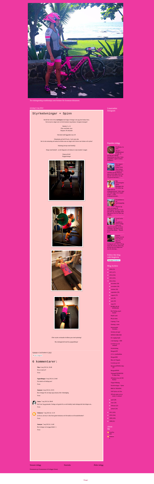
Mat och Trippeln (115, 360)
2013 (110, 278)
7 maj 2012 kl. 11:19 (49, 413)
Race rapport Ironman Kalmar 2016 (119, 165)
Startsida (67, 465)
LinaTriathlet (111, 433)
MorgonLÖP (114, 351)
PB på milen (114, 318)
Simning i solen (115, 324)
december (114, 283)
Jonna (39, 401)
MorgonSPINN (115, 370)
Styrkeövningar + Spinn (117, 385)
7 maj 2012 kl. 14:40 (48, 424)
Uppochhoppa (41, 378)
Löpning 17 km (115, 321)
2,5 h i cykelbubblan (116, 354)
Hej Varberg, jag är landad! (116, 312)
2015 (110, 272)
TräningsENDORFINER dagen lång (117, 374)
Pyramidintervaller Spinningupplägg (120, 202)
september (114, 292)
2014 (110, 275)
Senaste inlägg (35, 465)
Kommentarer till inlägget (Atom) (48, 469)
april (112, 400)
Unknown (40, 413)
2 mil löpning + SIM (116, 341)
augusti (113, 295)
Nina (38, 367)
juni (112, 301)
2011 (110, 412)
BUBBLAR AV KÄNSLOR (115, 307)
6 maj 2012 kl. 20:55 (48, 390)
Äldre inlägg (98, 465)
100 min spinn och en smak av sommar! (117, 395)
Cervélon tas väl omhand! (115, 344)
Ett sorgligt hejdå (115, 338)
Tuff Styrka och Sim (116, 391)
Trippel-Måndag (115, 382)
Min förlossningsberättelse (120, 182)
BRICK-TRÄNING (116, 388)
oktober (113, 289)
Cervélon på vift (115, 363)
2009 (110, 418)
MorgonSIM (114, 357)
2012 (110, 281)
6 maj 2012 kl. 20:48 (46, 367)
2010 (110, 415)
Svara (38, 372)
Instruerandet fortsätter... (114, 328)
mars (112, 402)
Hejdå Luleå (114, 315)
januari (113, 408)
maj (112, 304)
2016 (110, 269)
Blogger (86, 480)
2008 (110, 421)
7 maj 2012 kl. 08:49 (47, 401)
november (114, 286)
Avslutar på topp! (115, 332)
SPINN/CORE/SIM (116, 335)
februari (113, 405)
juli (112, 298)
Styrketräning (114, 348)
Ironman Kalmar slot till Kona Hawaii (120, 237)
